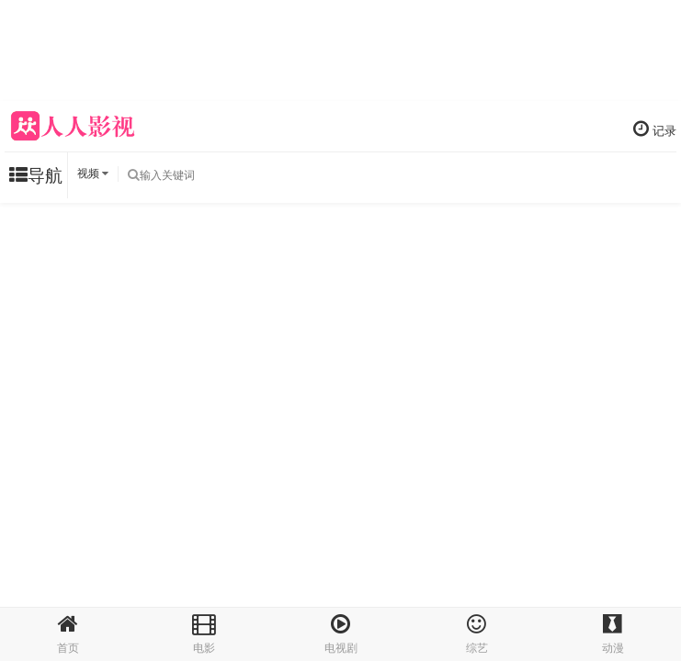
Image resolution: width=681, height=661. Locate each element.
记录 (654, 128)
